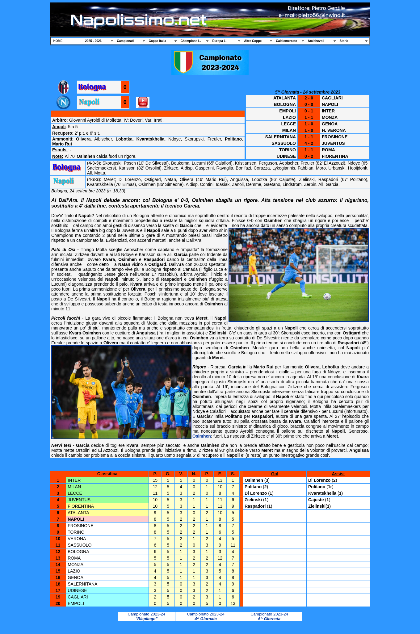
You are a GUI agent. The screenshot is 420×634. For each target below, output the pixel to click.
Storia (344, 41)
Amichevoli (316, 41)
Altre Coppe (253, 41)
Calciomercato (286, 41)
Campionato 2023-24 (146, 614)
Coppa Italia (157, 41)
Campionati (125, 41)
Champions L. (191, 41)
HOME (58, 41)
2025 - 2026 (93, 41)
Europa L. (219, 41)
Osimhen (201, 436)
